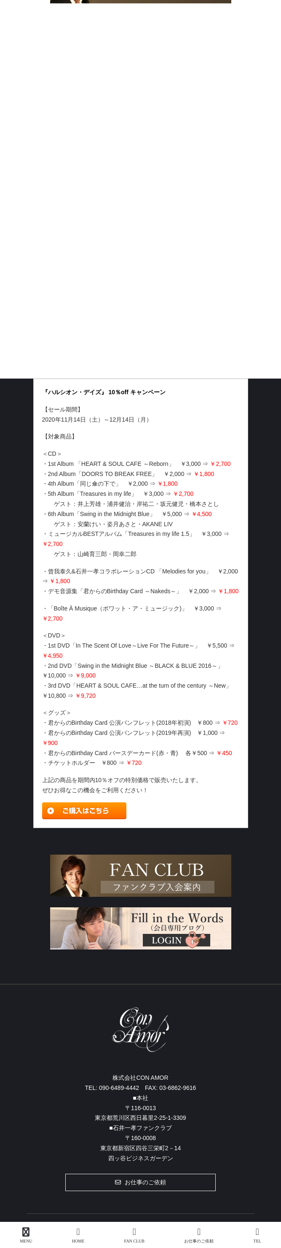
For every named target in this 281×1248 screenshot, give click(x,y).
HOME (78, 1235)
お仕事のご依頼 (199, 1235)
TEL (257, 1235)
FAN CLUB (134, 1235)
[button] (140, 1182)
